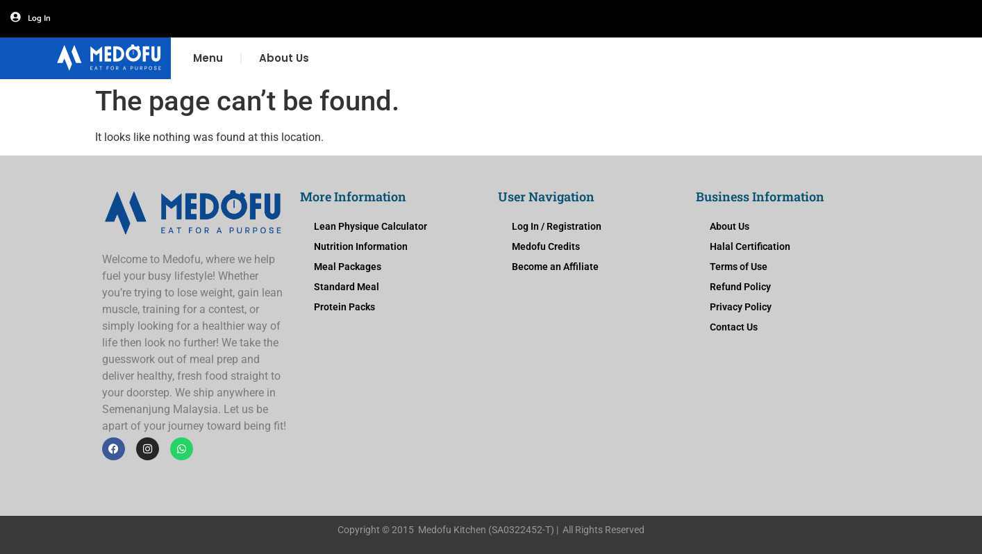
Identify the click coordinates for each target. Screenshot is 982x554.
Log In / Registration (556, 226)
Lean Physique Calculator (370, 226)
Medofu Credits (546, 246)
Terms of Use (738, 266)
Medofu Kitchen (452, 529)
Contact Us (734, 327)
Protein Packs (344, 306)
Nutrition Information (361, 246)
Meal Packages (347, 266)
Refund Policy (740, 286)
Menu (208, 58)
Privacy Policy (741, 306)
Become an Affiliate (555, 266)
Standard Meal (346, 286)
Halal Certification (750, 246)
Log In (39, 18)
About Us (284, 58)
